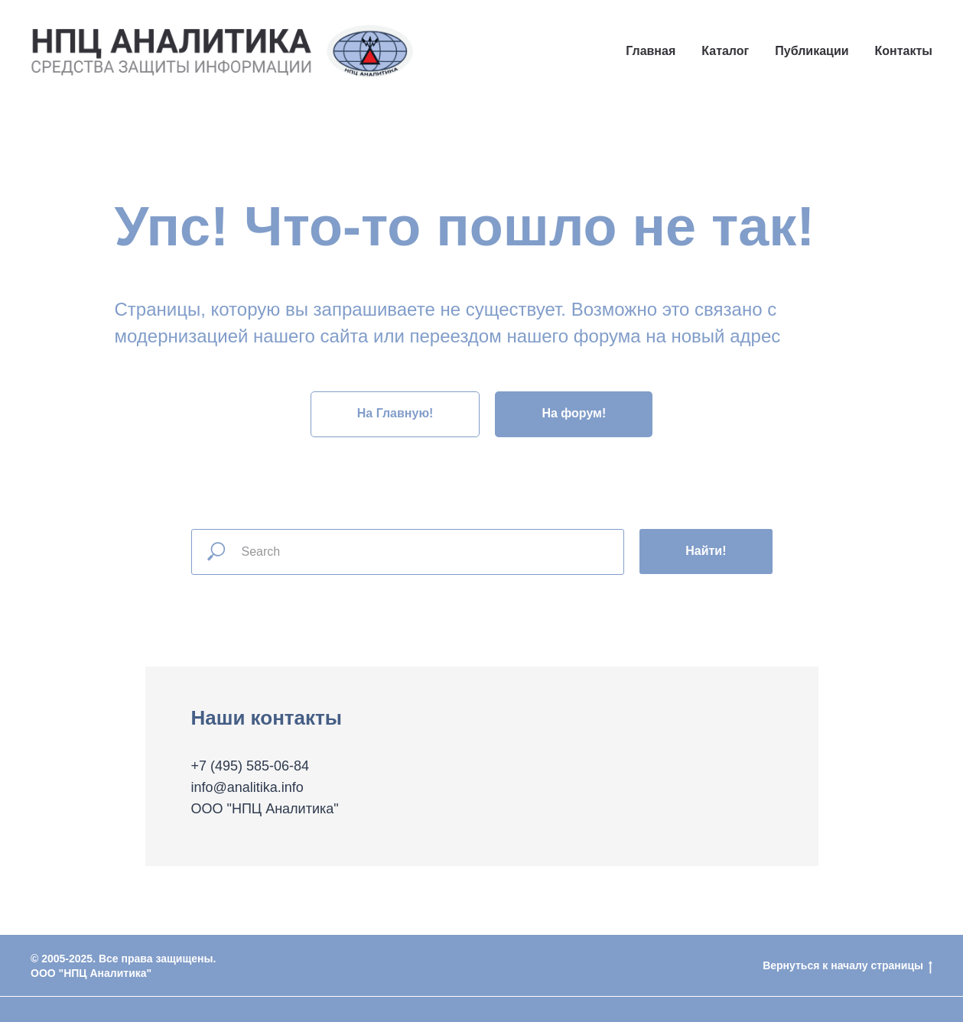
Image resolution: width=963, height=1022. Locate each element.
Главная (650, 50)
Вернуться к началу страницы (847, 966)
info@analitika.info (247, 787)
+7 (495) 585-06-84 (250, 766)
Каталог (725, 50)
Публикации (811, 50)
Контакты (903, 50)
